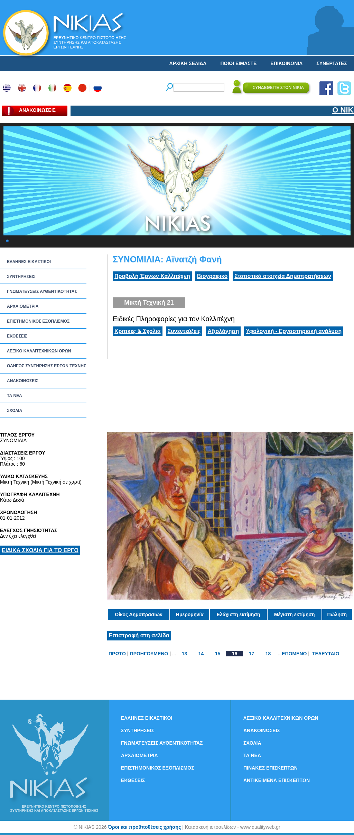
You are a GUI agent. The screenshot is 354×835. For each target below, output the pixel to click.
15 (218, 653)
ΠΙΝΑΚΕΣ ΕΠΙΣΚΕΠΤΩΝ (270, 768)
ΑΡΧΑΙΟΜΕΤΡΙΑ (22, 306)
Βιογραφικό (212, 276)
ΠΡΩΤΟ (117, 653)
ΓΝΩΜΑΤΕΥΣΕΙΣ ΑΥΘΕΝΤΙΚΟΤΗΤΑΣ (42, 291)
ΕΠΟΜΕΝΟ (294, 653)
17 (251, 653)
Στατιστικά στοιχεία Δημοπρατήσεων (282, 276)
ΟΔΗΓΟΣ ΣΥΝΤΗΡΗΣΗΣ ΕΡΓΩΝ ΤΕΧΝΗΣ (46, 365)
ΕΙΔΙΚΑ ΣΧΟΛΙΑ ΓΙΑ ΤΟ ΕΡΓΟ (40, 550)
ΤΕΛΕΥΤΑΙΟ (325, 653)
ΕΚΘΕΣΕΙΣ (17, 336)
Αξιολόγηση (223, 331)
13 (184, 653)
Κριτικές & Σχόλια (137, 331)
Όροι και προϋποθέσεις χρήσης (144, 827)
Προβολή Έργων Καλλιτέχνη (152, 276)
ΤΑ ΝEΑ (14, 395)
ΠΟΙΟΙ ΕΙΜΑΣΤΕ (238, 63)
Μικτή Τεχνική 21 (149, 302)
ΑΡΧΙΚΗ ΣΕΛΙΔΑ (188, 63)
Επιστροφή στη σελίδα (139, 635)
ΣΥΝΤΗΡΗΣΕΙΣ (21, 276)
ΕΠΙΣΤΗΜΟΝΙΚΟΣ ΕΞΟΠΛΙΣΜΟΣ (38, 321)
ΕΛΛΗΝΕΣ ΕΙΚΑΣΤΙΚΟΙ (29, 261)
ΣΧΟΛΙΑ (14, 410)
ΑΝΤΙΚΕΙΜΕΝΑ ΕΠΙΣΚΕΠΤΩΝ (276, 780)
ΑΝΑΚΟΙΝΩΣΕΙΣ (22, 380)
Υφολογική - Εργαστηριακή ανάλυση (294, 331)
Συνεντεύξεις (184, 331)
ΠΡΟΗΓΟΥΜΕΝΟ (149, 653)
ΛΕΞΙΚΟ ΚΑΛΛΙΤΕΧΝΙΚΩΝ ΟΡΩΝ (39, 351)
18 (268, 653)
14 (201, 653)
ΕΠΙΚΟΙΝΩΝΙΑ (286, 63)
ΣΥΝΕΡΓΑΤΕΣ (331, 63)
